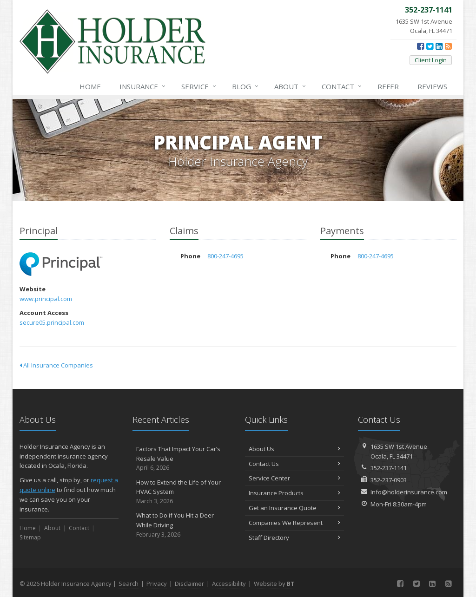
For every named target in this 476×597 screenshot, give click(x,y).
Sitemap (30, 537)
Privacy (156, 583)
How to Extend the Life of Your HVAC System (182, 492)
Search (129, 583)
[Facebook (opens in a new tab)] (420, 46)
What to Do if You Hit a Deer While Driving (182, 525)
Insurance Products (294, 493)
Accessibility (229, 583)
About (290, 86)
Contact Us (294, 463)
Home (90, 86)
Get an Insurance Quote (294, 508)
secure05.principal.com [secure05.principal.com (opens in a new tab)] (52, 322)
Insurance (142, 86)
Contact (342, 86)
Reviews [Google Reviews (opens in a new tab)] (432, 86)
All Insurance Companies (56, 365)
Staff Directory (294, 537)
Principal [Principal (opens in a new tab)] (61, 264)
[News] (448, 46)
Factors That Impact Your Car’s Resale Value (182, 458)
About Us (294, 449)
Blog (245, 86)
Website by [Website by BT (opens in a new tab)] (274, 583)
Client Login (431, 60)
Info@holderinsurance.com (408, 492)
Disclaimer (189, 583)
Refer (388, 86)
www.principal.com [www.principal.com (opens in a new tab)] (46, 299)
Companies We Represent (294, 522)
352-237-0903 (388, 480)
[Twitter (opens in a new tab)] (429, 46)
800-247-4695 (225, 256)
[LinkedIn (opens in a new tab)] (439, 46)
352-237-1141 (388, 468)
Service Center (294, 478)
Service (199, 86)
